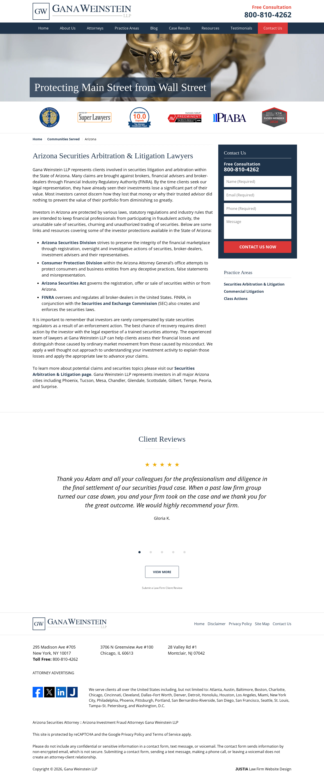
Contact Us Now (257, 247)
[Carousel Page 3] (162, 552)
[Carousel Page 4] (173, 552)
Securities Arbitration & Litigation (254, 284)
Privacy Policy (240, 623)
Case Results (179, 28)
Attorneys (95, 28)
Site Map (262, 623)
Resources (210, 28)
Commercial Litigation (244, 291)
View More (162, 572)
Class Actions (236, 298)
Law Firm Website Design (263, 769)
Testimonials (241, 28)
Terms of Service (167, 734)
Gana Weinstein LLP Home (82, 11)
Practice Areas (127, 28)
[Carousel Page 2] (150, 552)
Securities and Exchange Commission (119, 303)
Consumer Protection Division (72, 263)
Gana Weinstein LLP (80, 769)
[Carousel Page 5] (184, 552)
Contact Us (272, 28)
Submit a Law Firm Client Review (162, 588)
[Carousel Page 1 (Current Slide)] (139, 552)
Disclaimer (217, 623)
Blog (154, 28)
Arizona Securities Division (69, 242)
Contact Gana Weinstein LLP (268, 11)
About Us (68, 28)
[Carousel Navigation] (162, 552)
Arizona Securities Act (64, 283)
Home (43, 28)
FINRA (48, 297)
